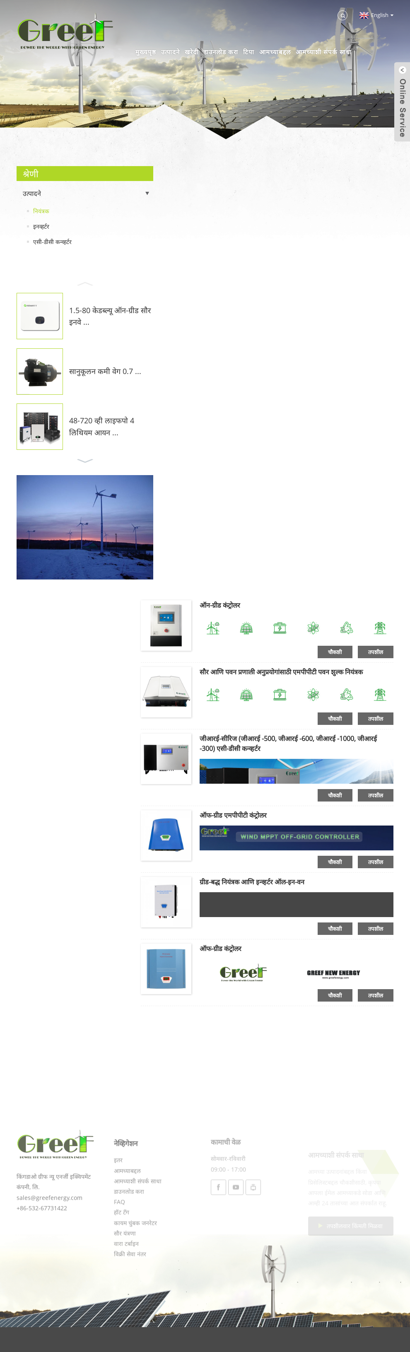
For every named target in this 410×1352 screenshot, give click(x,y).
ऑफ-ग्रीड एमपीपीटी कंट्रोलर (233, 815)
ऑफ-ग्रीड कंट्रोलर (220, 948)
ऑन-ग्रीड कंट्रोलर (220, 605)
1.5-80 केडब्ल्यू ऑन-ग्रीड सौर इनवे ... (110, 316)
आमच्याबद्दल (275, 52)
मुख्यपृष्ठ (145, 52)
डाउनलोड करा (220, 52)
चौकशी (335, 652)
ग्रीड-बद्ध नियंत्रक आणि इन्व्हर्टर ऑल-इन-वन (252, 881)
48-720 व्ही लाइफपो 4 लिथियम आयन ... (101, 426)
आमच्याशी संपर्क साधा (324, 52)
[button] (85, 283)
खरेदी (191, 52)
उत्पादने (170, 52)
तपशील (375, 652)
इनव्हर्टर (41, 226)
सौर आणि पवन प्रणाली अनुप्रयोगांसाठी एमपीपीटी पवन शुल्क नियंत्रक (281, 671)
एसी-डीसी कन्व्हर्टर (52, 242)
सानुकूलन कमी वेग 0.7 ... (105, 371)
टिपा (248, 52)
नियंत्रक (41, 211)
